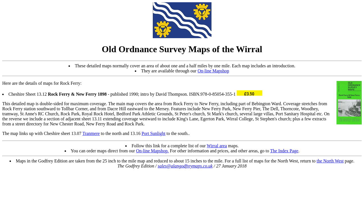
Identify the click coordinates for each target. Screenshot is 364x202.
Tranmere (91, 133)
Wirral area (217, 145)
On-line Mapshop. (152, 150)
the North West (330, 161)
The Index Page (284, 150)
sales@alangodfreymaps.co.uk (185, 166)
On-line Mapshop (213, 70)
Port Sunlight (153, 133)
